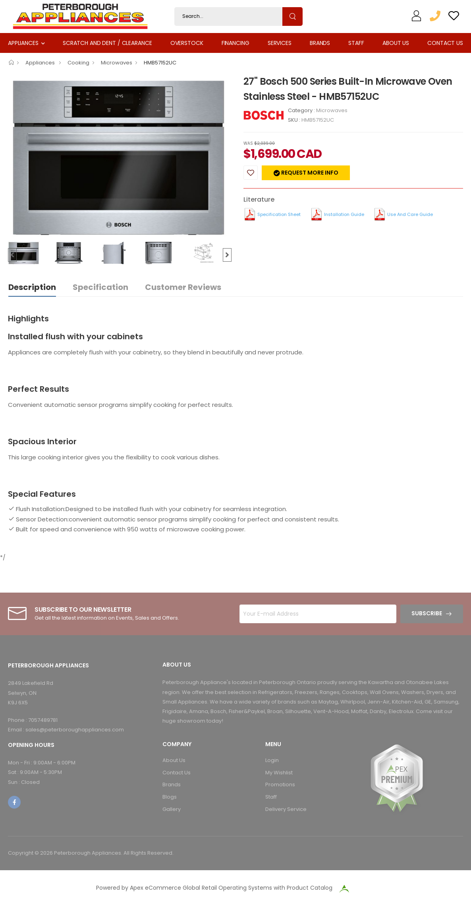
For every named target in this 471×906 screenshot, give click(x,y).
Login (272, 760)
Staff (356, 43)
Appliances (23, 43)
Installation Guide (344, 214)
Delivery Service (286, 809)
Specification (100, 287)
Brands (320, 43)
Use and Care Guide (410, 214)
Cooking (78, 62)
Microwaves (116, 62)
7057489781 (43, 720)
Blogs (169, 797)
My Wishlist (279, 772)
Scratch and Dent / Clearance (107, 43)
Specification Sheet (279, 214)
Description (32, 287)
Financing (235, 43)
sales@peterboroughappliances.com (74, 729)
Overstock (186, 43)
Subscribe (426, 613)
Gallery (171, 809)
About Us (395, 43)
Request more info (309, 173)
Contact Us (445, 43)
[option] (120, 157)
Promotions (280, 784)
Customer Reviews (183, 287)
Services (279, 43)
